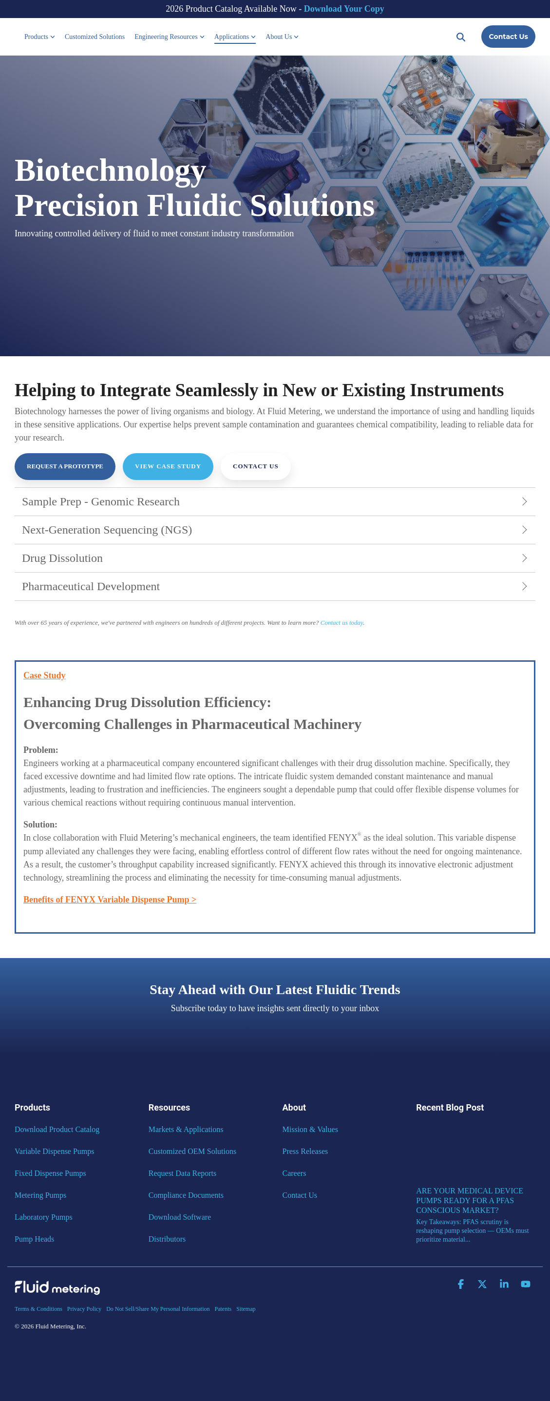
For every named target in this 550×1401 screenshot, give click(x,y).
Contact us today (342, 622)
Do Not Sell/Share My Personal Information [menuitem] (157, 1308)
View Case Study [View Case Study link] (168, 466)
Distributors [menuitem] (167, 1239)
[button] (462, 1285)
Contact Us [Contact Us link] (256, 466)
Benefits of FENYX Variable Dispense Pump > (109, 899)
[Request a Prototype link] (65, 466)
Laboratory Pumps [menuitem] (44, 1217)
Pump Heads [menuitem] (34, 1239)
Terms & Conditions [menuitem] (38, 1308)
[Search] (461, 36)
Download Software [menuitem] (180, 1217)
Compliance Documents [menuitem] (186, 1195)
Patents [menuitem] (222, 1308)
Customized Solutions (95, 36)
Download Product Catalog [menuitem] (57, 1129)
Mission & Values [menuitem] (310, 1129)
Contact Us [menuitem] (300, 1195)
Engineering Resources (169, 37)
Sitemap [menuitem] (245, 1308)
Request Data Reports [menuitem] (183, 1173)
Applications (235, 37)
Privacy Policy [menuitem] (84, 1308)
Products (39, 37)
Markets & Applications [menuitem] (186, 1129)
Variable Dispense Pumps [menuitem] (55, 1151)
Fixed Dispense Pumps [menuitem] (50, 1173)
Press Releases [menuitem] (305, 1151)
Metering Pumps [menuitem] (40, 1195)
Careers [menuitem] (294, 1173)
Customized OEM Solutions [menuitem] (192, 1151)
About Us (282, 37)
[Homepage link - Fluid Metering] (57, 1292)
